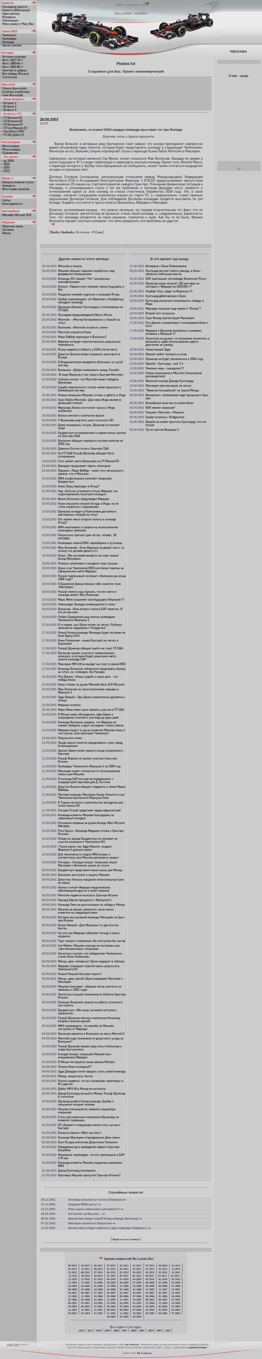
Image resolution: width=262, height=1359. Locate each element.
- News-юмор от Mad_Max (17, 23)
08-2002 (163, 1313)
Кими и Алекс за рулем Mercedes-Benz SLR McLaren (91, 684)
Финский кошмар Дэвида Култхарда (170, 380)
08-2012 (85, 1272)
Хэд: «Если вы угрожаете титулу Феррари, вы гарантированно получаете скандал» (87, 492)
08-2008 (163, 1286)
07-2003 (137, 1309)
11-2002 (124, 1313)
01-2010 (176, 1279)
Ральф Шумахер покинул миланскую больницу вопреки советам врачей (89, 1019)
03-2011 (162, 1275)
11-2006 (85, 1296)
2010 (98, 1330)
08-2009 (124, 1282)
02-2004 (163, 1306)
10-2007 (176, 1289)
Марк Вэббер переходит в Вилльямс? (82, 336)
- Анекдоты (8, 185)
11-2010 (85, 1279)
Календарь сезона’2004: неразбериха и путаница (90, 542)
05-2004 (124, 1306)
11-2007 (163, 1289)
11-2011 (73, 1275)
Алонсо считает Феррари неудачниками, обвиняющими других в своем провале (84, 889)
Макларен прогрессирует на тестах (168, 385)
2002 (167, 1330)
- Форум (6, 233)
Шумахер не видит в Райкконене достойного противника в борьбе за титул (87, 513)
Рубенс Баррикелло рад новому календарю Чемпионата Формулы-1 (86, 618)
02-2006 (85, 1299)
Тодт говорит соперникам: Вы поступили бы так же (91, 940)
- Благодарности (11, 203)
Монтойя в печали (70, 266)
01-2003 (98, 1313)
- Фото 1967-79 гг (12, 60)
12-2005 (111, 1299)
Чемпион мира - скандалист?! (165, 368)
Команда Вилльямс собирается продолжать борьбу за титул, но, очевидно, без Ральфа (92, 670)
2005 (142, 1330)
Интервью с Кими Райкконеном (166, 266)
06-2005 (72, 1303)
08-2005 (163, 1299)
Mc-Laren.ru (144, 1353)
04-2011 (149, 1275)
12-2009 (72, 1282)
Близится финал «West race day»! (79, 1132)
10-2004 (176, 1303)
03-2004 (150, 1306)
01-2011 (175, 1275)
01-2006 (98, 1299)
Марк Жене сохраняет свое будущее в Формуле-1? (91, 599)
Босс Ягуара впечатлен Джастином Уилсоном (87, 1142)
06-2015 (98, 1265)
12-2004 (150, 1303)
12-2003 (72, 1309)
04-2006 (176, 1296)
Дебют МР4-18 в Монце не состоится (82, 1088)
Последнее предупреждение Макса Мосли (85, 314)
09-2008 (150, 1286)
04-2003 (176, 1309)
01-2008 (137, 1289)
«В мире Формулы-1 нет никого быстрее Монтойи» (91, 374)
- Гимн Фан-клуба (12, 95)
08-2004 (85, 1306)
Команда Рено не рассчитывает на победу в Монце (91, 904)
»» (124, 1199)
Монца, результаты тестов (75, 1076)
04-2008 (98, 1289)
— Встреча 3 (8, 106)
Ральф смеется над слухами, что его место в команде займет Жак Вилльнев (87, 593)
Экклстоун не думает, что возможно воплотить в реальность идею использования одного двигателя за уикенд (177, 341)
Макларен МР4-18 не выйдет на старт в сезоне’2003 (92, 664)
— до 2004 (7, 160)
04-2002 (137, 1316)
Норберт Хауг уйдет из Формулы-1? (169, 291)
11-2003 (85, 1309)
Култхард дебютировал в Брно (166, 296)
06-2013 (98, 1269)
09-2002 (150, 1313)
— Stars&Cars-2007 (12, 131)
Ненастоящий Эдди (158, 349)
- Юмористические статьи (17, 182)
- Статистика (9, 77)
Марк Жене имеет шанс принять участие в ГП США (91, 709)
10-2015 (85, 1265)
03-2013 (137, 1269)
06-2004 (111, 1306)
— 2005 (5, 167)
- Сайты (5, 200)
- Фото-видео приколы (15, 189)
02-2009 (85, 1286)
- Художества (9, 152)
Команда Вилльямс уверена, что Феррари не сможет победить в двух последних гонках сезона (91, 724)
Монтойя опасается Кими (74, 332)
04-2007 (137, 1292)
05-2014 (176, 1265)
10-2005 (137, 1299)
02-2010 (163, 1279)
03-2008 (111, 1289)
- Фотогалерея (10, 146)
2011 (89, 1330)
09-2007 (72, 1292)
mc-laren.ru (132, 1344)
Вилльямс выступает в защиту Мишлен (84, 874)
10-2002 (137, 1313)
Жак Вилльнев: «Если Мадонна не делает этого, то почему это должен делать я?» (91, 549)
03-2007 (150, 1292)
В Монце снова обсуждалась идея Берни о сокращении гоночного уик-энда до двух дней (88, 716)
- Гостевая (7, 229)
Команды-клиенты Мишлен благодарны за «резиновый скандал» (86, 816)
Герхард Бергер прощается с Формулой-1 (84, 900)
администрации (197, 1347)
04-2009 (176, 1282)
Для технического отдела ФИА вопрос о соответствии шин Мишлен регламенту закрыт (88, 856)
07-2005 (176, 1299)
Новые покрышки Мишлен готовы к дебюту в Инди (92, 395)
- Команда (7, 42)
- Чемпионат (9, 35)
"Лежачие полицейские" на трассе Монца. (173, 390)
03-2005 (111, 1303)
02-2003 (85, 1313)
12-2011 (176, 1272)
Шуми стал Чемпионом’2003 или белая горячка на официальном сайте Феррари (91, 570)
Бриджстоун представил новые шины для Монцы (90, 870)
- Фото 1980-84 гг (12, 63)
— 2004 (5, 164)
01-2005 (137, 1303)
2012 (81, 1330)
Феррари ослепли (69, 705)
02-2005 (124, 1303)
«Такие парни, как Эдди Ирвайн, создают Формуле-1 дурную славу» (85, 848)
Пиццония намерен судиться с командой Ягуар (88, 294)
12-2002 (111, 1313)
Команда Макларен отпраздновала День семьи (89, 1137)
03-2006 (72, 1299)
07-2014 (150, 1265)
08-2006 (124, 1296)
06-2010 (111, 1279)
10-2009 (98, 1282)
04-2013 (124, 1269)
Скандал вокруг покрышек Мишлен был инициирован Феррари (84, 1056)
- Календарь (9, 38)
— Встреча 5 (8, 109)
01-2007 (176, 1292)
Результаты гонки (70, 738)
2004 (150, 1330)
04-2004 (137, 1306)
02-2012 (150, 1272)
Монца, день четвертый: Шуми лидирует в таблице (91, 961)
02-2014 (72, 1269)
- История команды (13, 56)
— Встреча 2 (8, 103)
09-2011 (85, 1275)
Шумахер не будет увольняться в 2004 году (174, 358)
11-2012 (72, 1272)
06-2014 (163, 1265)
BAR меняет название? (160, 407)
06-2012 (111, 1272)
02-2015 (124, 1265)
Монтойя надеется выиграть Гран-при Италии (88, 895)
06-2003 (150, 1309)
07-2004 (98, 1306)
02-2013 (150, 1269)
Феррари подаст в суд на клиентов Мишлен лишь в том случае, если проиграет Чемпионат (91, 732)
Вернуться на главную (126, 1239)
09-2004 (72, 1306)
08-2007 (85, 1292)
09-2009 (111, 1282)
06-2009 (150, 1282)
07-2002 (176, 1313)
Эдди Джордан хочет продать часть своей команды (92, 1071)
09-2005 (150, 1299)
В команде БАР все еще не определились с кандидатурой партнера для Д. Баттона (85, 780)
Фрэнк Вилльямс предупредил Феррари (83, 498)
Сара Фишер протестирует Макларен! (170, 318)
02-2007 (163, 1292)
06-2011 (124, 1275)
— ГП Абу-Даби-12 (12, 134)
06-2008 (72, 1289)
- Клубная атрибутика (15, 91)
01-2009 (98, 1286)
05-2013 (111, 1269)
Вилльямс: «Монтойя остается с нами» (83, 327)
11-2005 (124, 1299)
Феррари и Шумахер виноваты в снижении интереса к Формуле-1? (173, 332)
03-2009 (72, 1286)
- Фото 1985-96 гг (12, 66)
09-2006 (111, 1296)
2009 (107, 1330)
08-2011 (98, 1275)
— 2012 (5, 170)
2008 (116, 1330)
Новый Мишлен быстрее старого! (79, 973)
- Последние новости (14, 6)
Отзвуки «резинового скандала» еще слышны (88, 563)
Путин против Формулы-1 (162, 429)
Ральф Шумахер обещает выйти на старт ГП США (90, 648)
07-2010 (98, 1279)
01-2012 (163, 1272)
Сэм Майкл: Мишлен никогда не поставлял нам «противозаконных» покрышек (89, 947)
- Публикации (9, 20)
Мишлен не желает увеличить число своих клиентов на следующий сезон (86, 911)
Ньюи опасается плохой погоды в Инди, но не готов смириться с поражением (88, 505)
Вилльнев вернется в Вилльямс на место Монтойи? (91, 1033)
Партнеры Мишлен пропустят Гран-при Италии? (89, 1175)
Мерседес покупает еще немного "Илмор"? (173, 308)
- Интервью (8, 17)
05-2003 (163, 1309)
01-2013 (163, 1269)
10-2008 (137, 1286)
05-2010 (124, 1279)
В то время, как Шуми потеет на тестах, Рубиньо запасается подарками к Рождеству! (90, 626)
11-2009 (85, 1282)
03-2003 (72, 1313)
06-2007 (111, 1292)
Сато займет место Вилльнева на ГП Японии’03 (88, 461)
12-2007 (150, 1289)
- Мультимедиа (10, 149)
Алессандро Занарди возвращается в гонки (86, 604)
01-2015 (137, 1265)
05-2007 (124, 1292)
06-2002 (111, 1316)
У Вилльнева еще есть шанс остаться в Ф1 (86, 420)
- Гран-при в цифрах (14, 70)
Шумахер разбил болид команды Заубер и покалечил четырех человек (86, 1103)
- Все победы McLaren (15, 73)
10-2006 (98, 1296)
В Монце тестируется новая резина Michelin (86, 1062)
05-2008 (85, 1289)
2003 (159, 1330)
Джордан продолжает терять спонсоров (84, 465)
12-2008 (111, 1286)
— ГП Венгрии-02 (11, 117)
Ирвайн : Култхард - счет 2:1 (164, 363)
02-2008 (124, 1289)
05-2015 (111, 1265)
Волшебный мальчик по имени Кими (169, 403)
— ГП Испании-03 (12, 124)
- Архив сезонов (11, 45)
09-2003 (111, 1309)
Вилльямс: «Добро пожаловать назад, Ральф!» (89, 369)
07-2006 (137, 1296)
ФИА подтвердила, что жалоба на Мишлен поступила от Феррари (86, 1027)
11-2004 (163, 1303)
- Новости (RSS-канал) (15, 10)
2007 (124, 1330)
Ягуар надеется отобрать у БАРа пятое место (87, 349)
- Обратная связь (12, 226)
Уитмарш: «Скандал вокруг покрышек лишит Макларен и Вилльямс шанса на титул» (87, 864)
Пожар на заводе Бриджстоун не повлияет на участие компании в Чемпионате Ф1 (87, 840)
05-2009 (163, 1282)
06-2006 (150, 1296)
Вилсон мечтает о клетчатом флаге (81, 415)
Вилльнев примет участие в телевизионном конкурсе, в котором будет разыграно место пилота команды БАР (87, 656)
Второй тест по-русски (160, 313)
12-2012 (176, 1269)
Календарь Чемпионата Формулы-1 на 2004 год (89, 766)
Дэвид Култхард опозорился (76, 1170)
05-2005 (85, 1303)
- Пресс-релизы (10, 13)
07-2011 (111, 1275)
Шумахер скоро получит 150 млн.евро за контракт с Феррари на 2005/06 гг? (172, 285)
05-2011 (137, 1275)
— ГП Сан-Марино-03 (14, 128)
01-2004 (176, 1306)
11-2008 (124, 1286)
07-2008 (176, 1286)
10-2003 (98, 1309)
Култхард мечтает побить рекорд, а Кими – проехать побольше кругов (174, 272)
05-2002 (124, 1316)
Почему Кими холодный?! (75, 1066)
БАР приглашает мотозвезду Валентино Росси (176, 278)
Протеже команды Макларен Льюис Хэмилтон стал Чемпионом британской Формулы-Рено (91, 796)
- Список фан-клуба (13, 88)
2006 (133, 1330)
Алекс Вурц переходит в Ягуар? (79, 486)
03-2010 (150, 1279)
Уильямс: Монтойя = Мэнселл (165, 412)
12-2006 (72, 1296)
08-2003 (124, 1309)
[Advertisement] (126, 93)
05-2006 (163, 1296)
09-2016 (72, 1265)
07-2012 (98, 1272)
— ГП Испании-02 (12, 121)
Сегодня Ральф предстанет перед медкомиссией (89, 810)
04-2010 (137, 1279)
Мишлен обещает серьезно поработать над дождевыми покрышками (86, 272)
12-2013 (85, 1269)
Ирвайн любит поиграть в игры (166, 354)
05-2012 (124, 1272)
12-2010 (72, 1279)
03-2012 (137, 1272)
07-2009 (137, 1282)
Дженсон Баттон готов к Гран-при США (83, 448)
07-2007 (98, 1292)
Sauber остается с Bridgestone (165, 417)
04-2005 (98, 1303)
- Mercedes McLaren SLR (16, 215)
